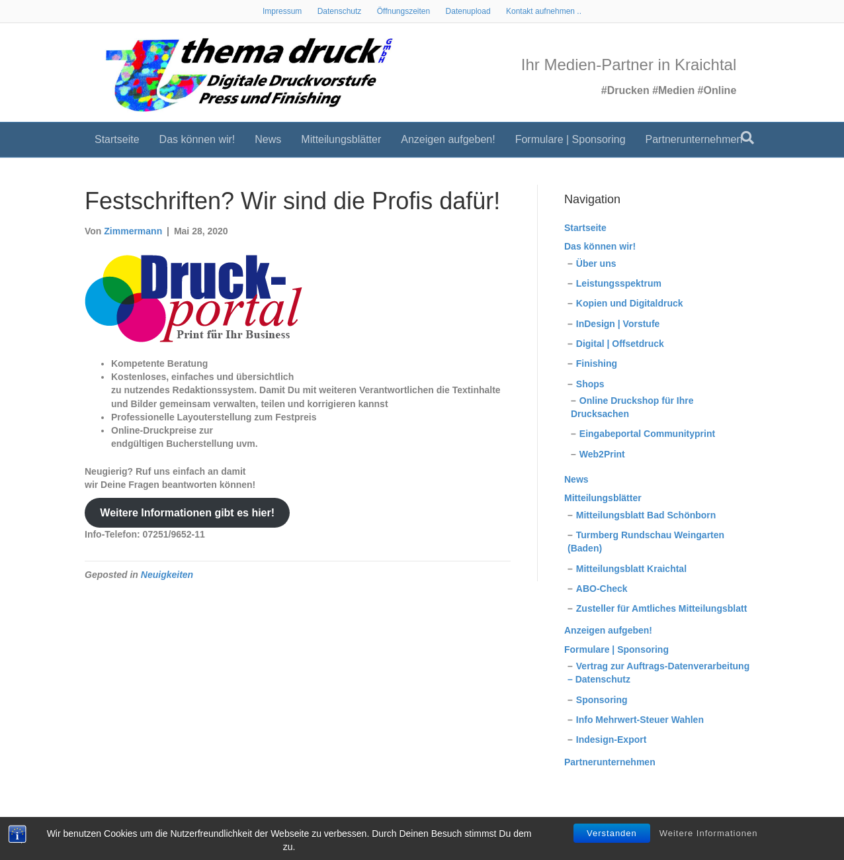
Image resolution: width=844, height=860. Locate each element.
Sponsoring (602, 699)
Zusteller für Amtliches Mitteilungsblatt (661, 608)
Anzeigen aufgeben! (448, 142)
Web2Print (602, 454)
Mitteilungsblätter (341, 142)
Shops (590, 384)
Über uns (596, 263)
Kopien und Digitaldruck (629, 303)
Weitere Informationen (708, 833)
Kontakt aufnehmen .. (543, 11)
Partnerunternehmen (694, 142)
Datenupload (468, 11)
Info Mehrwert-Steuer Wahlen (640, 719)
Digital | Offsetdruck (620, 343)
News (268, 142)
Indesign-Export (611, 739)
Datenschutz (339, 11)
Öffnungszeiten (404, 11)
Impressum (282, 11)
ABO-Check (602, 588)
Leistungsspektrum (618, 283)
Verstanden (612, 833)
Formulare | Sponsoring (570, 142)
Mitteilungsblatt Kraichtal (631, 568)
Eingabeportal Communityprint (647, 433)
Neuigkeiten (167, 574)
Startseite (117, 142)
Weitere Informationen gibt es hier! (187, 512)
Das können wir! (197, 142)
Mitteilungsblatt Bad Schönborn (646, 515)
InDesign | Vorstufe (618, 323)
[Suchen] (747, 141)
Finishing (596, 363)
